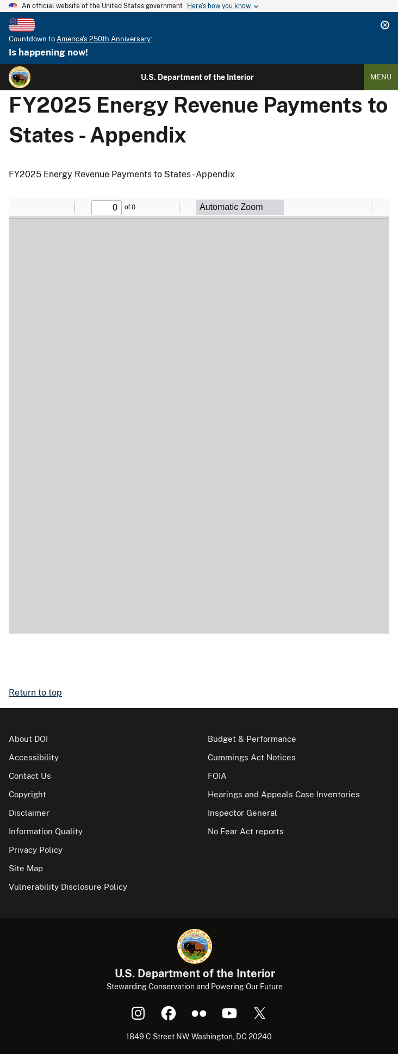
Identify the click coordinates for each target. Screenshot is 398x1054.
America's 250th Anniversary (104, 39)
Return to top (35, 692)
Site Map (26, 868)
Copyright (27, 794)
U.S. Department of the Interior (197, 77)
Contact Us (30, 775)
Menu (380, 77)
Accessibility (34, 757)
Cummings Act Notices (252, 757)
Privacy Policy (36, 849)
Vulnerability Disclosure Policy (68, 886)
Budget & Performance (252, 738)
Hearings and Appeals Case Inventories (284, 794)
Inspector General (242, 812)
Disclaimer (29, 812)
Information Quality (46, 831)
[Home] (19, 77)
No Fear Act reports (246, 831)
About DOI (28, 738)
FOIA (217, 775)
